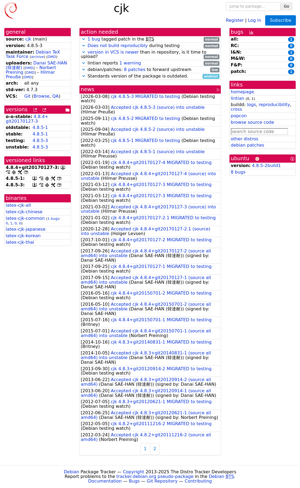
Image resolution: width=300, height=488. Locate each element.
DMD (52, 57)
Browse (42, 96)
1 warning (130, 63)
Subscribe (280, 20)
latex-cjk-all (18, 205)
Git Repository (162, 481)
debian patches (247, 145)
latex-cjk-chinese (24, 211)
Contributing (198, 481)
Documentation (105, 481)
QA (55, 96)
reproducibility (274, 104)
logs (251, 104)
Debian (71, 471)
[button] (83, 39)
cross (236, 109)
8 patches (134, 69)
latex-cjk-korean (23, 235)
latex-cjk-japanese (25, 229)
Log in (254, 20)
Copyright (133, 471)
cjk (28, 39)
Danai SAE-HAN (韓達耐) (36, 65)
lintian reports (150, 63)
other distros (244, 138)
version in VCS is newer (113, 52)
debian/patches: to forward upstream (150, 69)
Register (235, 20)
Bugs (134, 481)
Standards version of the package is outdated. (150, 76)
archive (37, 57)
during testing (150, 46)
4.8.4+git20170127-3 (27, 119)
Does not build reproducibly (118, 45)
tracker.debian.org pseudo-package (155, 476)
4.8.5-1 (40, 127)
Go (286, 6)
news (87, 89)
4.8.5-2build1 (266, 165)
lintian (237, 98)
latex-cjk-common (25, 218)
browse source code (252, 122)
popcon (239, 115)
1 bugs (53, 219)
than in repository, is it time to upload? (150, 54)
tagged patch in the (150, 39)
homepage (242, 91)
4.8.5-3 (40, 140)
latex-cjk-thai (20, 242)
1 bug (94, 39)
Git (27, 96)
